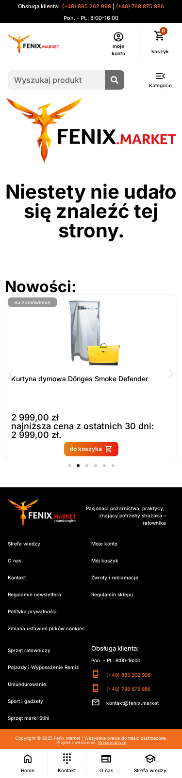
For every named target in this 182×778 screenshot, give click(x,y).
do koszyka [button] (99, 448)
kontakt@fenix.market (132, 703)
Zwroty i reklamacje (114, 577)
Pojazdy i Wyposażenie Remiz (43, 667)
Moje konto (104, 543)
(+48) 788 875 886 (140, 6)
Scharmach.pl (112, 742)
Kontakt (17, 577)
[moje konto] (118, 37)
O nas (14, 560)
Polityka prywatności (32, 611)
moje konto (118, 49)
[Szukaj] (114, 80)
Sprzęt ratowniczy (29, 650)
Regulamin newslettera (34, 594)
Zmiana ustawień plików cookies (46, 628)
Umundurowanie (27, 684)
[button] (11, 374)
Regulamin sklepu (112, 594)
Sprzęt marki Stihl (29, 718)
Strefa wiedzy (24, 543)
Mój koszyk (104, 560)
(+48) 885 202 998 (86, 6)
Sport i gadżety (25, 701)
